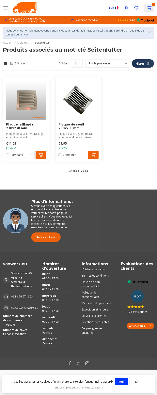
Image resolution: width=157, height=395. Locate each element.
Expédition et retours (95, 309)
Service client (45, 237)
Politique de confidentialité (91, 295)
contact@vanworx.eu (24, 307)
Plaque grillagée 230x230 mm (20, 126)
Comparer (16, 154)
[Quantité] (31, 155)
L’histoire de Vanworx (95, 269)
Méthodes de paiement (96, 303)
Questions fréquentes (95, 322)
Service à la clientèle (94, 316)
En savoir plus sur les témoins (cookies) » (79, 387)
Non (136, 381)
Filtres (143, 63)
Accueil (7, 42)
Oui (121, 381)
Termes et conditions (95, 275)
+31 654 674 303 (22, 296)
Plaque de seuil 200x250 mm (71, 126)
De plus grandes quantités (92, 330)
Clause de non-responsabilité (91, 284)
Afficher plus (140, 326)
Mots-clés (23, 42)
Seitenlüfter (42, 42)
